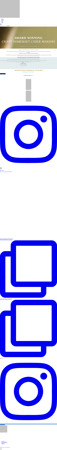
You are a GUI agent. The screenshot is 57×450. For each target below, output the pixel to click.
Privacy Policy (3, 443)
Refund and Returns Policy (4, 442)
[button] (0, 67)
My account (2, 441)
